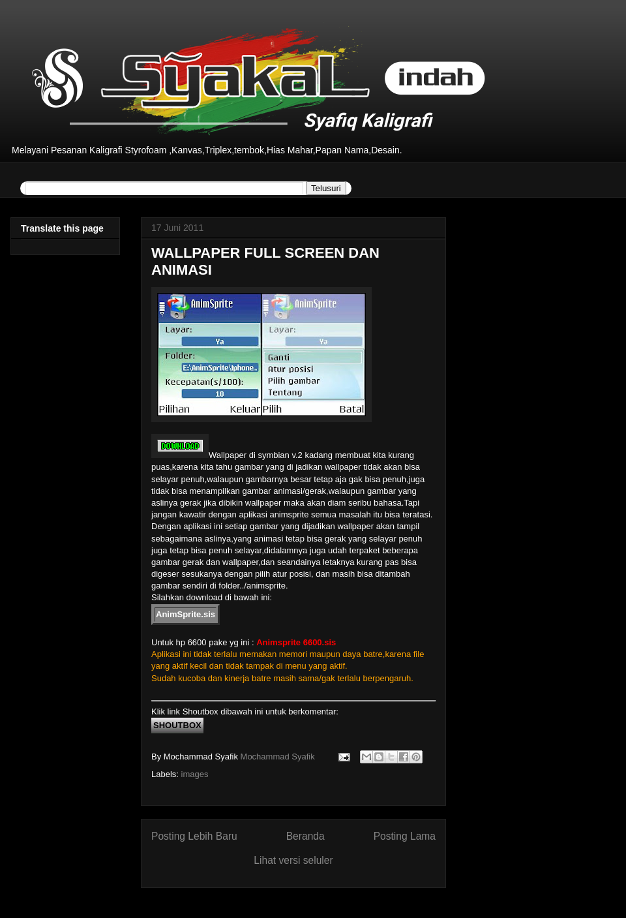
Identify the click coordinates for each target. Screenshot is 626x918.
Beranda (305, 836)
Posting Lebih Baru (194, 836)
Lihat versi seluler (293, 860)
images (195, 774)
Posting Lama (405, 836)
